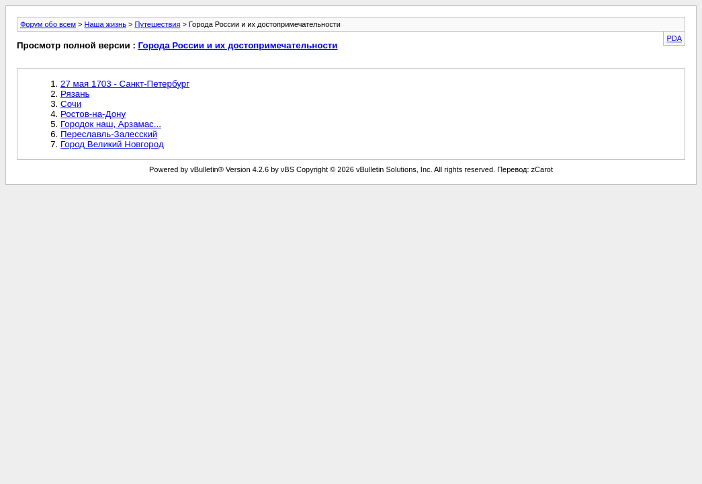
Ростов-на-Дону (93, 114)
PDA (674, 38)
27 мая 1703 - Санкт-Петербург (124, 84)
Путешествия (157, 24)
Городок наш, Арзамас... (110, 124)
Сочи (70, 104)
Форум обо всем (48, 24)
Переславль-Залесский (108, 134)
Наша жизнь (105, 24)
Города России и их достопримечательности (238, 45)
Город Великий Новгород (112, 144)
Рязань (75, 94)
